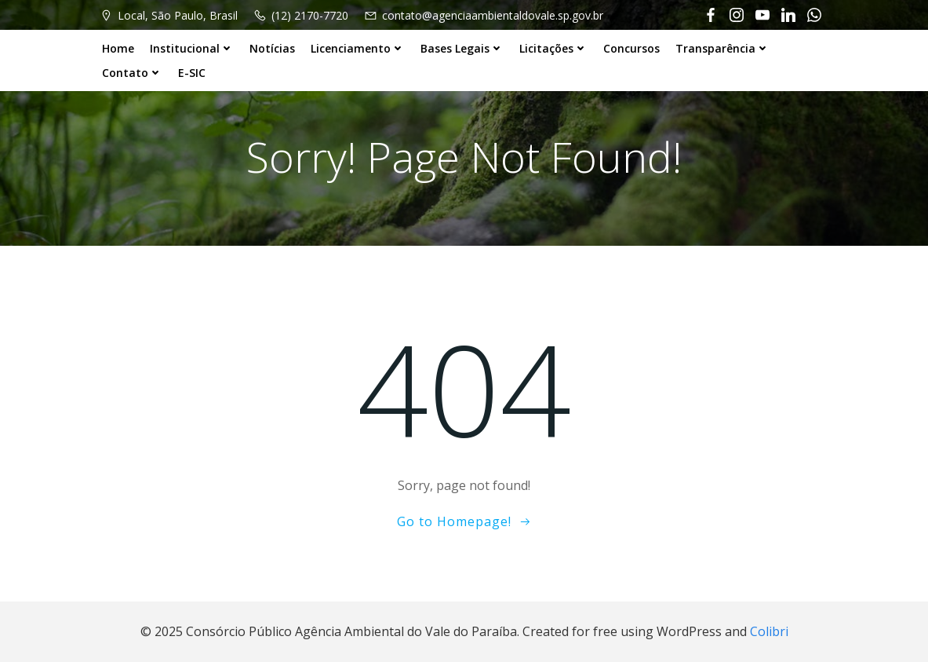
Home (118, 48)
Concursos (631, 48)
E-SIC (192, 72)
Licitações (553, 48)
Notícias (272, 48)
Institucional (192, 48)
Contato (132, 72)
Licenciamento (358, 48)
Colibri (769, 631)
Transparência (722, 48)
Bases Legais (462, 48)
